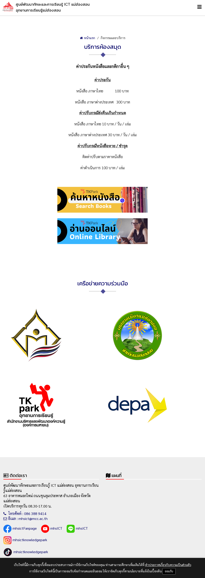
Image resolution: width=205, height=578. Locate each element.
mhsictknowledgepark (25, 540)
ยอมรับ (169, 571)
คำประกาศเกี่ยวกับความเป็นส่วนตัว (168, 565)
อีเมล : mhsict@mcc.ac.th (25, 518)
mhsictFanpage (20, 529)
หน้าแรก (87, 38)
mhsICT (51, 529)
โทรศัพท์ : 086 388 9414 (24, 513)
